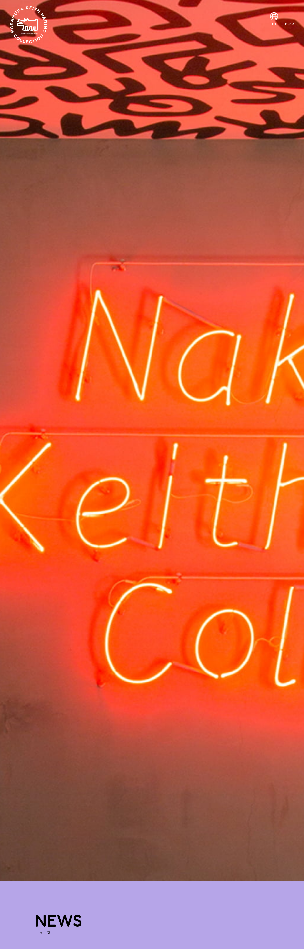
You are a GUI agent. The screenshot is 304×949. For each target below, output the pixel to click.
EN (274, 24)
